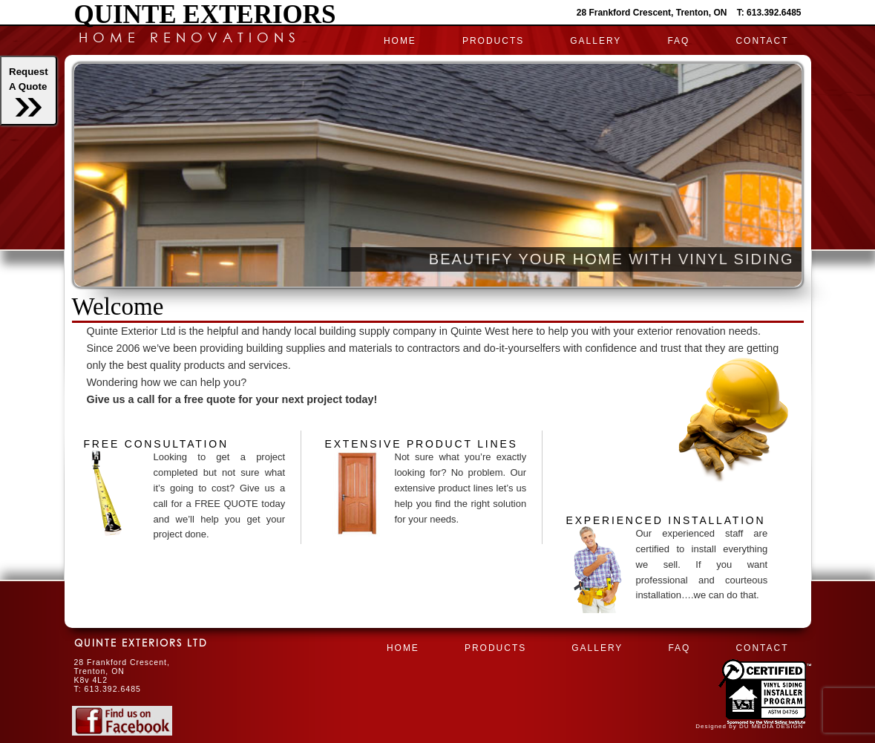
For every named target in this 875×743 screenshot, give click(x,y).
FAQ (678, 41)
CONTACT (761, 41)
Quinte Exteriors (205, 14)
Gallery (595, 41)
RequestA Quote (28, 91)
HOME (400, 41)
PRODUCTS (493, 41)
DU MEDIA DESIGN (771, 726)
